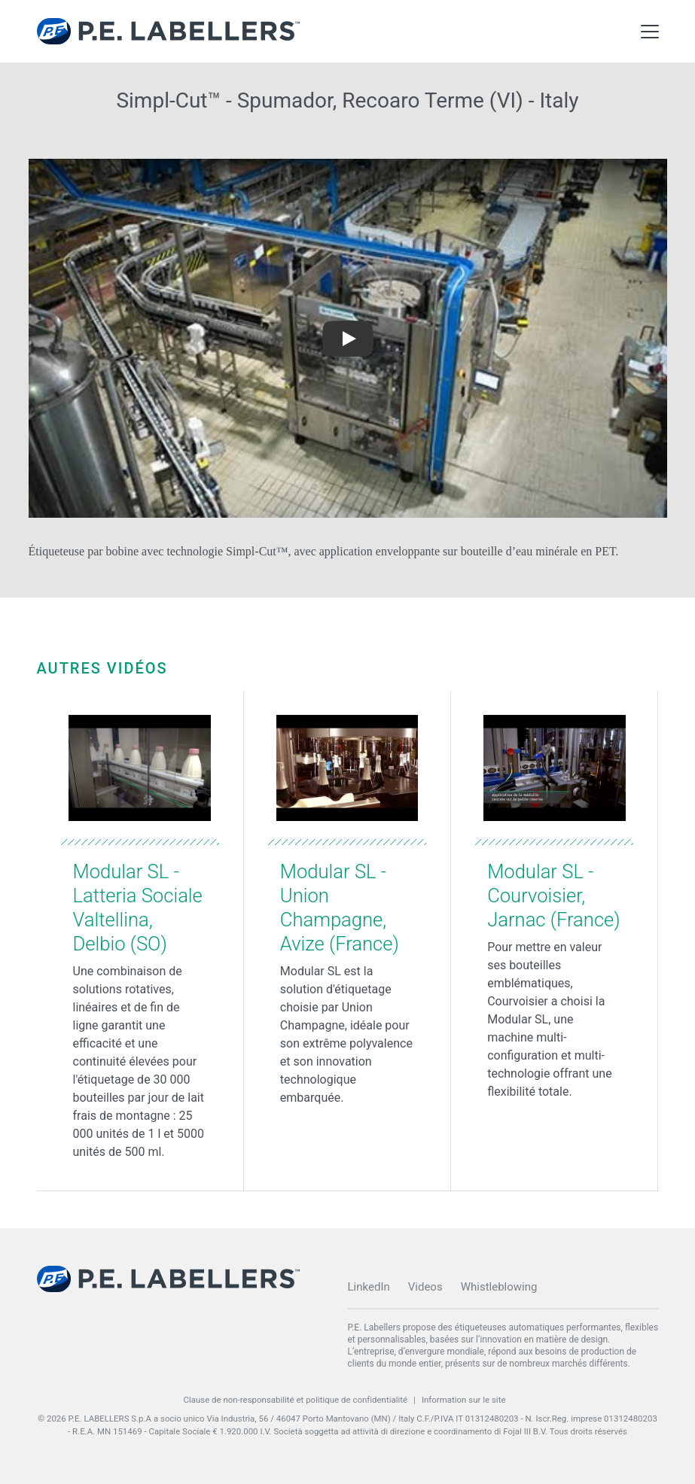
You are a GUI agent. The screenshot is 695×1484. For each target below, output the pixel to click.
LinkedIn (369, 1287)
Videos (425, 1287)
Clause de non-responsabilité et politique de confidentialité (295, 1399)
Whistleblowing (499, 1287)
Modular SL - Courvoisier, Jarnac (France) (553, 895)
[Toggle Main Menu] (650, 31)
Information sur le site (464, 1399)
